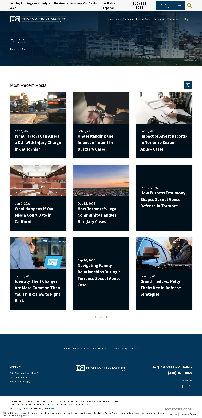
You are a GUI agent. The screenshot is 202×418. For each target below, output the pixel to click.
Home (67, 348)
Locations (114, 348)
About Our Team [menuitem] (124, 19)
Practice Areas (99, 348)
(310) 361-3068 (139, 5)
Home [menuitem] (109, 19)
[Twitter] (190, 386)
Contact (134, 348)
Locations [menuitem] (159, 19)
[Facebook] (182, 386)
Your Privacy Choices (43, 408)
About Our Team (81, 348)
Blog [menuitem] (186, 19)
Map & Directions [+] (20, 381)
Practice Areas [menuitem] (143, 19)
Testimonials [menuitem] (173, 19)
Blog (124, 348)
